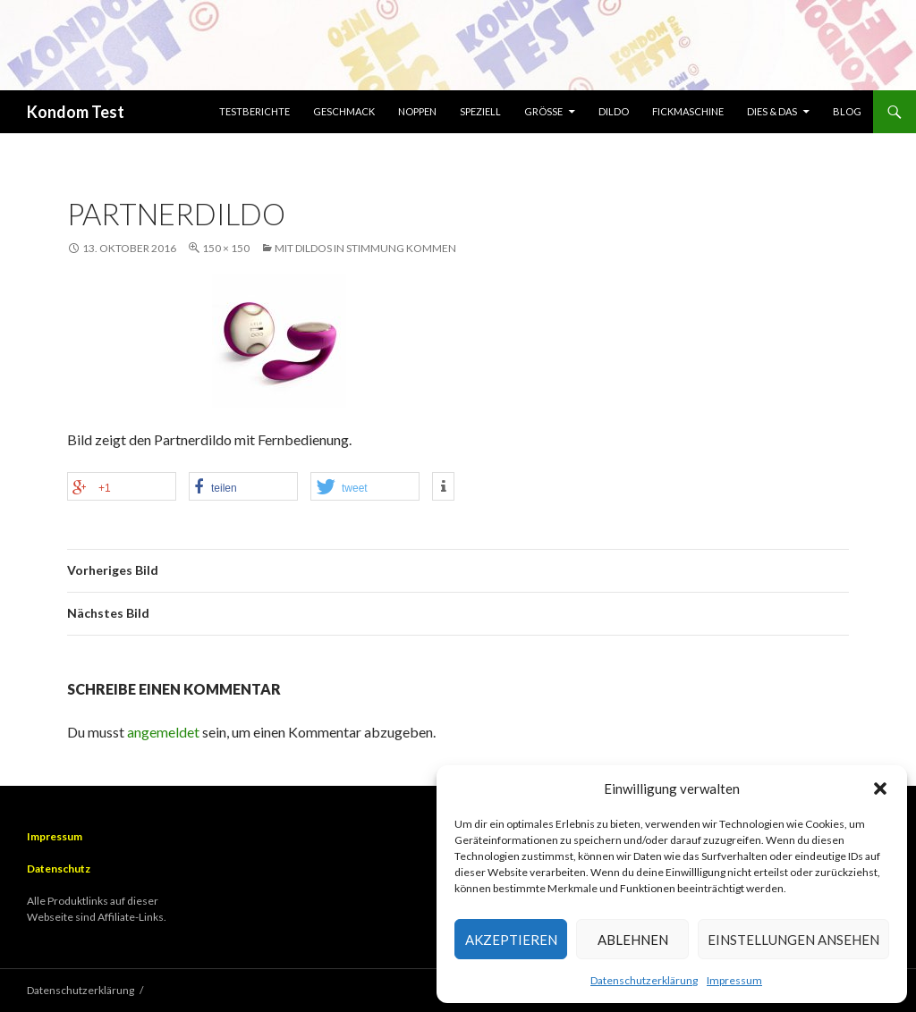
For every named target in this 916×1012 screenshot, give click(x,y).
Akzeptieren (511, 940)
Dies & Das (772, 111)
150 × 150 (226, 248)
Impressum (734, 980)
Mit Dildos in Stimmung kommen (365, 248)
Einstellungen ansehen (793, 940)
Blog (847, 111)
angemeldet (163, 731)
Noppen (417, 111)
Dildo (613, 111)
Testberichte (254, 111)
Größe (543, 111)
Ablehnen (633, 940)
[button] (880, 788)
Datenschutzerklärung (644, 980)
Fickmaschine (688, 111)
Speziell (480, 111)
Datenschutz (58, 868)
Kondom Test (75, 112)
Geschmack (344, 111)
